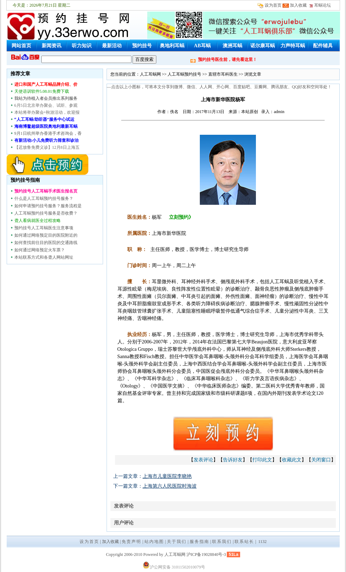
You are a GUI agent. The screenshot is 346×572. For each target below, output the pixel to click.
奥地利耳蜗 (172, 45)
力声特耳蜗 (292, 45)
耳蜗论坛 (320, 5)
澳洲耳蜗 (232, 45)
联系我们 (222, 541)
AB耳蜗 (202, 45)
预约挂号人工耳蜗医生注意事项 (43, 227)
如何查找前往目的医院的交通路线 (45, 242)
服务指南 (199, 541)
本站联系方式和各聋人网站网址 (43, 257)
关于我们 (176, 541)
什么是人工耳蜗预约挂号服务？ (43, 198)
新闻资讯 (51, 45)
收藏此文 (291, 459)
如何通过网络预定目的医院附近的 (45, 235)
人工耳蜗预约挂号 (184, 74)
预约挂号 (142, 45)
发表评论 (203, 459)
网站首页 (21, 45)
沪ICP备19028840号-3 (206, 554)
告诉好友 (233, 459)
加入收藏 (298, 5)
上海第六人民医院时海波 (170, 486)
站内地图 (154, 541)
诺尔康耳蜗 (262, 45)
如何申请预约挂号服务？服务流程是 (48, 205)
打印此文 (262, 459)
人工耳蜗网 (150, 74)
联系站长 (244, 541)
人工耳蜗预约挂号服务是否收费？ (45, 213)
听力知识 (81, 45)
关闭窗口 (321, 459)
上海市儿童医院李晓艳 (167, 476)
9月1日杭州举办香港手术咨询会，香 (48, 133)
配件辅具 (323, 45)
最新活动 (112, 45)
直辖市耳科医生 (223, 74)
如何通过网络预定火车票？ (39, 249)
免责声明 (131, 541)
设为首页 (273, 5)
